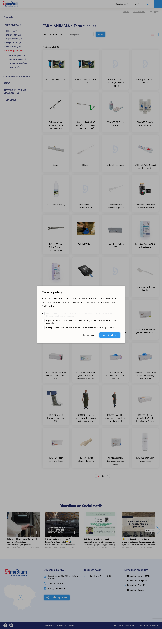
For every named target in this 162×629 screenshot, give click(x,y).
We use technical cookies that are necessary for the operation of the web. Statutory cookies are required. (79, 314)
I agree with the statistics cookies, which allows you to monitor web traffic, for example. (81, 321)
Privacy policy (109, 302)
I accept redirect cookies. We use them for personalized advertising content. (80, 327)
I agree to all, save (110, 335)
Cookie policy (48, 306)
